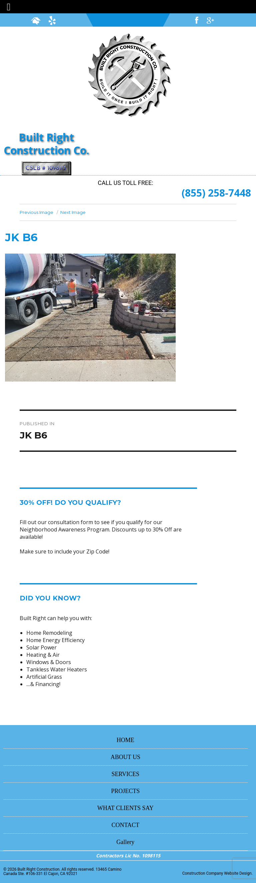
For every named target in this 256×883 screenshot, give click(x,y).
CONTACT (126, 825)
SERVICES (126, 774)
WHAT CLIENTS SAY (125, 808)
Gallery (125, 842)
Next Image (73, 212)
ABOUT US (125, 757)
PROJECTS (125, 791)
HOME (125, 740)
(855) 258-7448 (216, 193)
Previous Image (36, 212)
